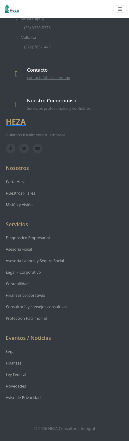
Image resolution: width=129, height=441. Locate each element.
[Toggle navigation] (120, 9)
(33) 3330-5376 (34, 27)
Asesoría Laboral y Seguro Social (35, 260)
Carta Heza (16, 181)
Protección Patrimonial (26, 318)
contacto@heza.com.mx (48, 77)
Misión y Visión (19, 204)
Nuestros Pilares (20, 193)
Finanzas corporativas (25, 295)
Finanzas (13, 363)
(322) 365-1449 (34, 47)
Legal (10, 351)
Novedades (16, 386)
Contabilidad (17, 283)
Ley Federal (16, 374)
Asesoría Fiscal (19, 249)
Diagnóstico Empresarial (28, 237)
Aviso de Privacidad (23, 397)
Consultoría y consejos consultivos (37, 306)
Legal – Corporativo (23, 272)
